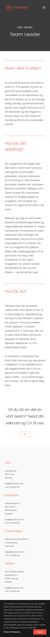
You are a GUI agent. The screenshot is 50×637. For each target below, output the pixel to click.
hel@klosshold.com (14, 587)
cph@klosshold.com (15, 551)
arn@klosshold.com (14, 519)
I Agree (40, 632)
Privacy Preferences (12, 632)
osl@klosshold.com (14, 483)
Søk (24, 434)
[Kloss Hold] (17, 7)
